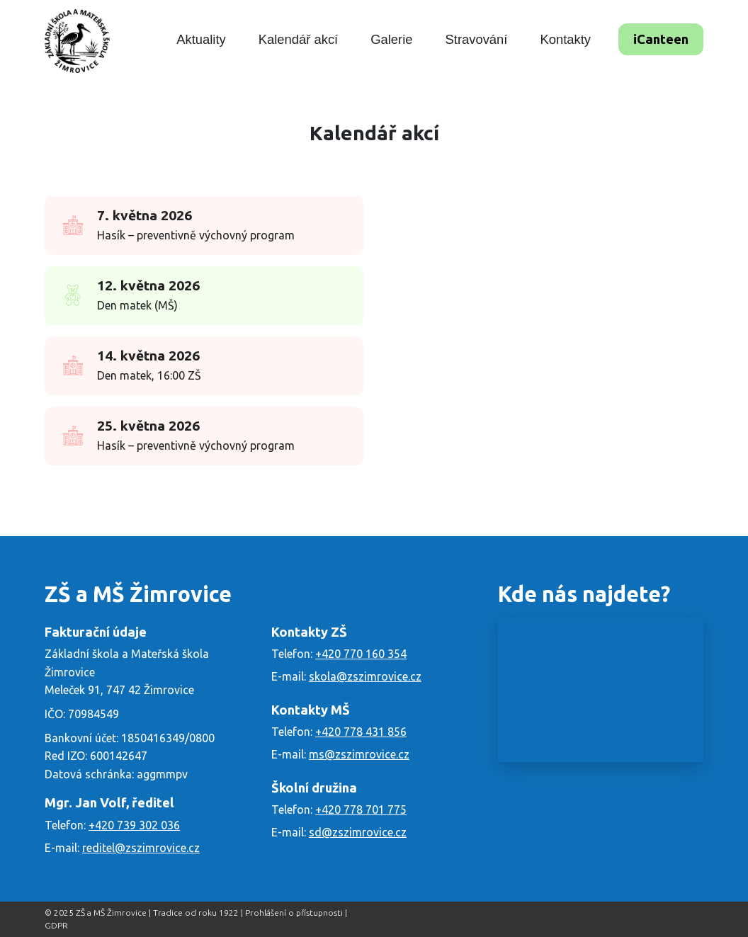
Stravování (477, 39)
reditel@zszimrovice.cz (141, 847)
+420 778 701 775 (361, 809)
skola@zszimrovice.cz (365, 676)
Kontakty (565, 39)
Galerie (391, 39)
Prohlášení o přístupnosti (294, 912)
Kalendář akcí (298, 39)
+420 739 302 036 (134, 825)
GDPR (56, 925)
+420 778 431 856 (361, 731)
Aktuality (201, 39)
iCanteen (660, 39)
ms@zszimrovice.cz (359, 754)
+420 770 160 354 (361, 653)
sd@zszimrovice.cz (358, 832)
